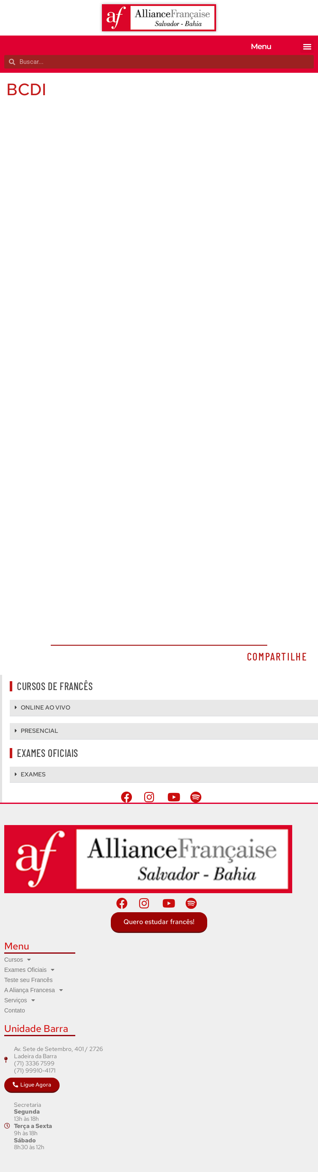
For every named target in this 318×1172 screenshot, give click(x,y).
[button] (307, 46)
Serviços (19, 1000)
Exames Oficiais (29, 970)
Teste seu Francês (28, 980)
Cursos (17, 960)
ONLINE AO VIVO (45, 707)
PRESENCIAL (39, 731)
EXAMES (33, 774)
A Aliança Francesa (33, 990)
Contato (14, 1010)
